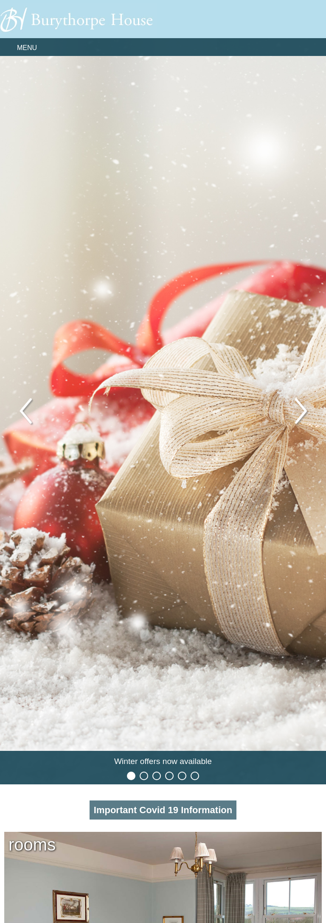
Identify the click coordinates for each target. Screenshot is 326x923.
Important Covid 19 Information (163, 810)
